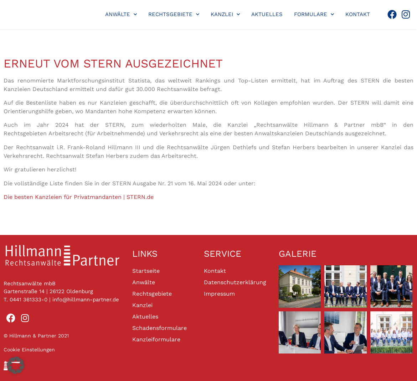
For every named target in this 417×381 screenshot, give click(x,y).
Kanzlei (225, 14)
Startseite (146, 270)
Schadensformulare (159, 328)
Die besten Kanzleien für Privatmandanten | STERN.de (79, 197)
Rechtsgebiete (173, 14)
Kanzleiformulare (156, 339)
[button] (15, 365)
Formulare (314, 14)
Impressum (219, 293)
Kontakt (357, 14)
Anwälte (121, 14)
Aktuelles (267, 14)
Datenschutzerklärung (235, 282)
